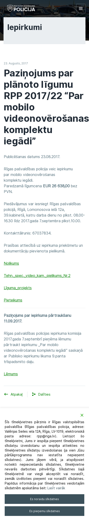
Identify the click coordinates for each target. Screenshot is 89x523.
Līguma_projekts (18, 288)
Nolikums (11, 263)
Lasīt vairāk (56, 488)
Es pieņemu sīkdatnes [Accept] (44, 511)
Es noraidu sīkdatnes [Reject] (44, 499)
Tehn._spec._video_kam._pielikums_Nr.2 (37, 275)
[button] (44, 394)
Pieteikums (13, 300)
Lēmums (11, 374)
